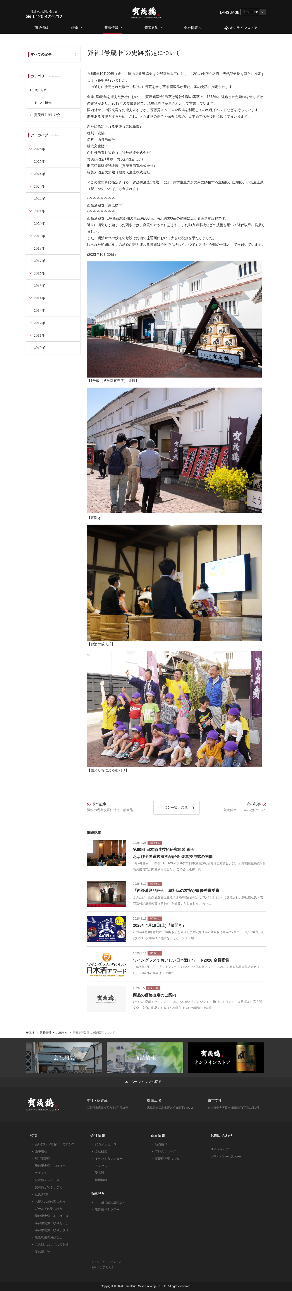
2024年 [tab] (39, 174)
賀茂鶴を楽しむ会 (47, 115)
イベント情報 (43, 102)
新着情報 (111, 28)
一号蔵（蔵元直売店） (110, 1202)
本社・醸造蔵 (97, 1100)
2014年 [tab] (39, 298)
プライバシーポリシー (225, 1156)
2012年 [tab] (39, 323)
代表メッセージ (105, 1144)
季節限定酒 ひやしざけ (52, 1230)
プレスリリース (165, 1151)
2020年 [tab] (39, 223)
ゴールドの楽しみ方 (48, 1208)
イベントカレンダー (108, 1158)
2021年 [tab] (39, 211)
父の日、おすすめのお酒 (52, 1244)
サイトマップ (219, 1149)
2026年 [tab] (39, 149)
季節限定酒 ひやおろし (52, 1223)
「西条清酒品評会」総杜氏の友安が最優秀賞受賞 (176, 890)
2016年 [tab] (39, 273)
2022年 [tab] (39, 199)
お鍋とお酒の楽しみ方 (50, 1201)
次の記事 (254, 804)
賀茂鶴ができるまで (48, 1187)
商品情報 (41, 28)
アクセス (101, 1165)
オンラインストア (240, 28)
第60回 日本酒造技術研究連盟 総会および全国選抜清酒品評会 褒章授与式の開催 (173, 853)
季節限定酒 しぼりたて (52, 1165)
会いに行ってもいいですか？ (55, 1144)
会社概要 (101, 1151)
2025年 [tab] (39, 161)
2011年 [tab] (39, 335)
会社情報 (191, 28)
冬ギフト (41, 1172)
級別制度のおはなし (48, 1237)
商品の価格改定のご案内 (154, 995)
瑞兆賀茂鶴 (42, 1158)
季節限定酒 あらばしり (52, 1216)
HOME (30, 1032)
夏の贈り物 (42, 1251)
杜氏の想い (42, 1194)
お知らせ (40, 90)
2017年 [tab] (39, 261)
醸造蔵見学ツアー (107, 1209)
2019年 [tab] (39, 236)
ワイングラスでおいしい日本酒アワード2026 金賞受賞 (181, 960)
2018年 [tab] (39, 248)
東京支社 (215, 1100)
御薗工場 (154, 1100)
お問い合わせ (221, 1135)
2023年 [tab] (39, 186)
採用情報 (101, 1180)
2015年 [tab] (39, 285)
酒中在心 (41, 1151)
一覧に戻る (179, 808)
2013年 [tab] (39, 310)
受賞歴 (99, 1172)
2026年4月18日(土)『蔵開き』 (159, 925)
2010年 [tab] (39, 348)
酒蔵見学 (151, 28)
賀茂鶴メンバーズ (47, 1180)
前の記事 (99, 804)
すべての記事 (41, 54)
